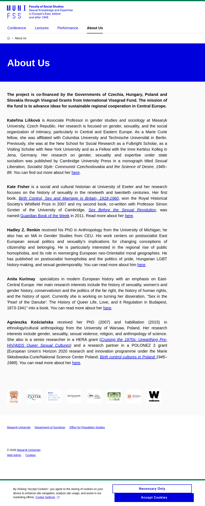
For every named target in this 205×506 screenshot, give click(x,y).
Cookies (30, 455)
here (75, 172)
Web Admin (14, 455)
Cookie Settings (48, 499)
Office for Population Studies (87, 427)
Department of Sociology (50, 427)
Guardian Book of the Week (44, 215)
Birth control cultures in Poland (128, 357)
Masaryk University (19, 427)
